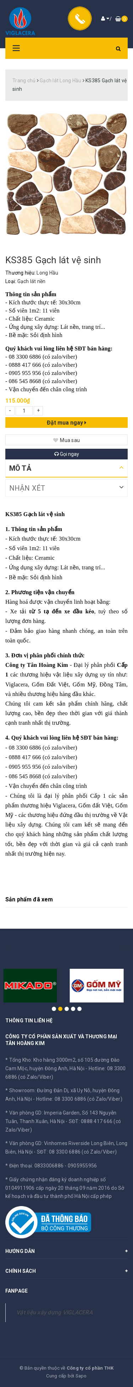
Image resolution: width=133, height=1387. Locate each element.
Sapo (81, 1375)
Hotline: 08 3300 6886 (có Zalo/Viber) (79, 1099)
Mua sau (66, 440)
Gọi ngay (66, 454)
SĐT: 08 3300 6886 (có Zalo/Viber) (77, 1152)
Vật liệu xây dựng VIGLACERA (54, 1312)
